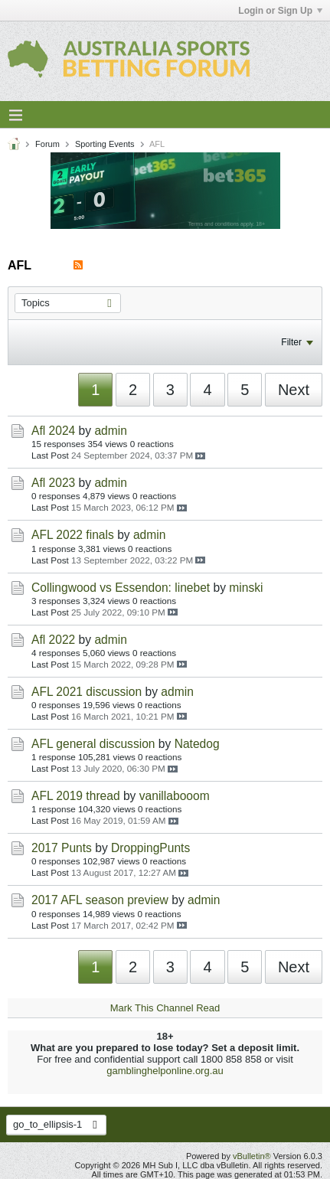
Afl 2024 (53, 430)
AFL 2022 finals (72, 534)
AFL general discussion (93, 743)
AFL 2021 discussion (86, 691)
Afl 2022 (53, 639)
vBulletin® (252, 1156)
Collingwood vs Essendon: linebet (120, 587)
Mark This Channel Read (165, 1008)
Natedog (197, 743)
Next (293, 389)
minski (246, 587)
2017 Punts (61, 847)
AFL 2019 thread (75, 795)
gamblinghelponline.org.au (165, 1070)
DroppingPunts (150, 847)
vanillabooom (174, 795)
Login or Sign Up (280, 10)
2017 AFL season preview (99, 899)
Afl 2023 (53, 482)
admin (110, 430)
